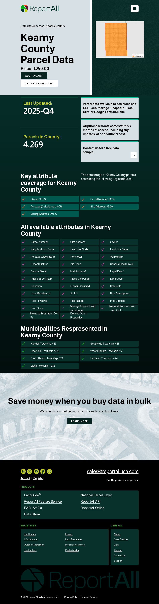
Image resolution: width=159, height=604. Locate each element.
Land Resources (73, 539)
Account (25, 478)
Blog (116, 544)
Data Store (27, 26)
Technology (30, 550)
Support (118, 560)
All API (90, 501)
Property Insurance (75, 544)
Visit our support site (128, 480)
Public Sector (72, 550)
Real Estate (30, 534)
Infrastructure (31, 539)
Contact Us (119, 555)
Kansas (39, 26)
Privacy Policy (71, 597)
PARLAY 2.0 (33, 508)
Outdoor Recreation (34, 544)
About (117, 534)
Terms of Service (88, 597)
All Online (92, 508)
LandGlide (32, 495)
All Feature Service (43, 501)
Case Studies (121, 539)
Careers (118, 550)
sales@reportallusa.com (113, 471)
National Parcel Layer (96, 495)
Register (38, 478)
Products (28, 486)
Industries (28, 525)
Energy (69, 534)
